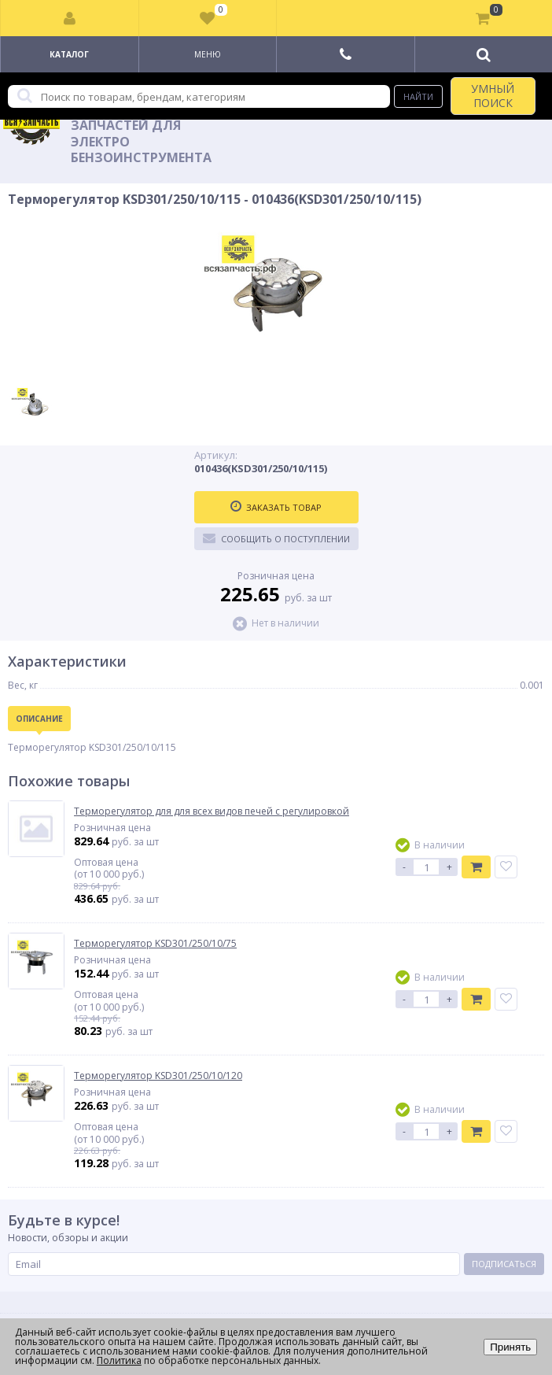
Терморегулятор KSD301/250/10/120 (158, 1076)
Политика (119, 1360)
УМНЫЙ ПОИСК (492, 95)
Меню (207, 54)
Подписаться (504, 1264)
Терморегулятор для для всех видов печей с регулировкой (211, 811)
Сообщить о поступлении (276, 538)
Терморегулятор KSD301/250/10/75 (155, 943)
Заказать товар (276, 507)
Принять (510, 1347)
